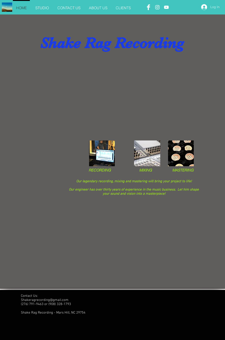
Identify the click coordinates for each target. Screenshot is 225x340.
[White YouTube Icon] (166, 7)
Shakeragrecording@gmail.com (44, 300)
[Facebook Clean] (148, 7)
